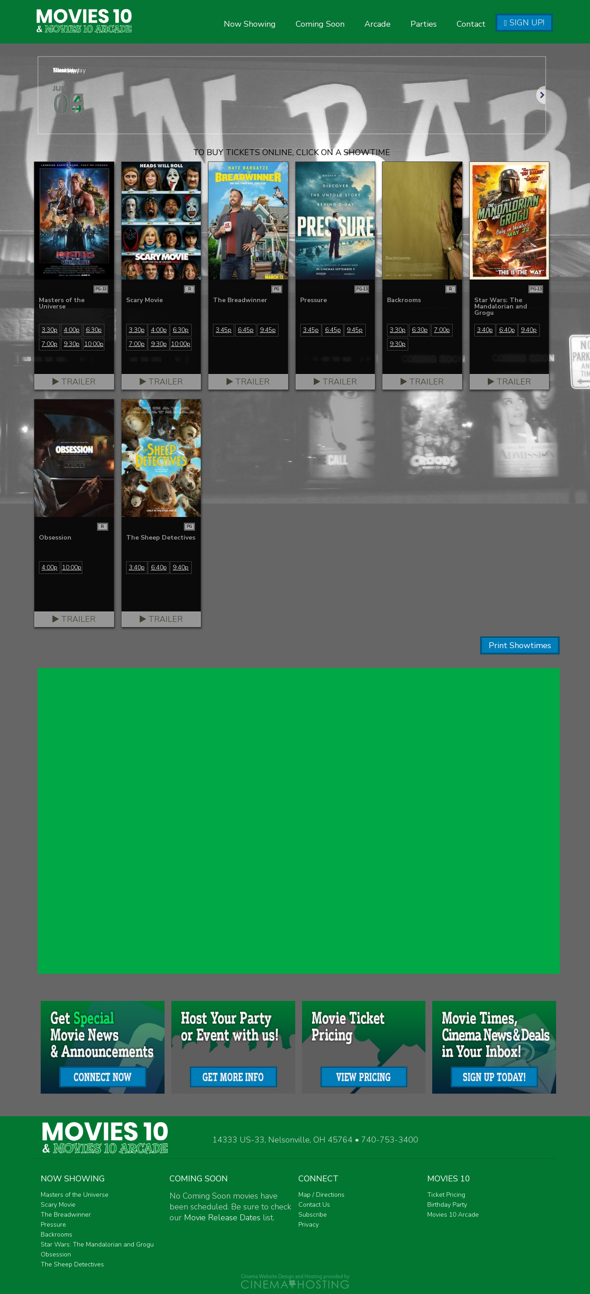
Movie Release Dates (222, 1217)
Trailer (73, 381)
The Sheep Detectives (72, 1264)
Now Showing (250, 24)
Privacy (308, 1224)
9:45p (268, 330)
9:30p (72, 344)
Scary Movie (58, 1204)
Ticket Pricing (446, 1194)
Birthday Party (447, 1204)
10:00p (94, 344)
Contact (471, 24)
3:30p (49, 330)
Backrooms (56, 1234)
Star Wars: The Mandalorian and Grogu (97, 1244)
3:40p (485, 330)
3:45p (223, 330)
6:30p (94, 330)
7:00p (49, 344)
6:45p (246, 330)
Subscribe (312, 1214)
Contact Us (314, 1204)
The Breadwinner (66, 1214)
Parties (424, 24)
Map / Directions (321, 1194)
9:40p (529, 330)
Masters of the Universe (75, 1194)
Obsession (56, 1254)
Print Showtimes (520, 645)
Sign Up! (524, 22)
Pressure (53, 1224)
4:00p (72, 330)
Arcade (377, 24)
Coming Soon (320, 24)
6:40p (507, 330)
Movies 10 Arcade (453, 1214)
